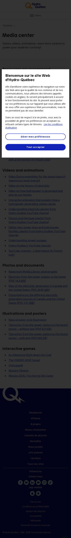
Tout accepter (35, 147)
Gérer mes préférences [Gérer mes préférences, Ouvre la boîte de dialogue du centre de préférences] (35, 136)
